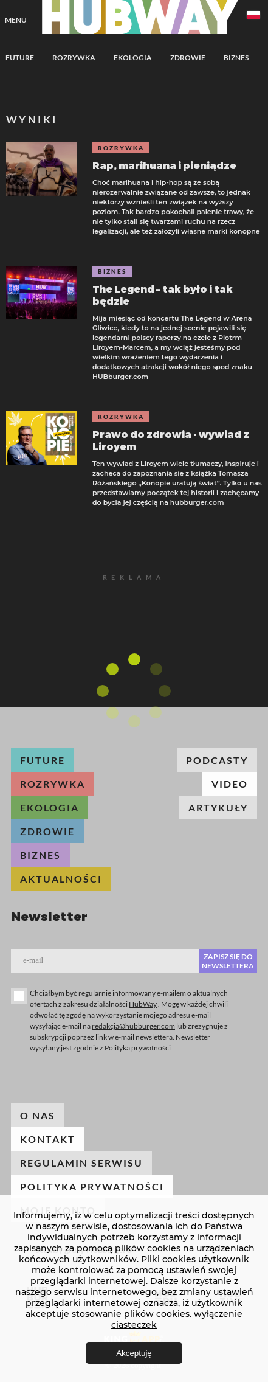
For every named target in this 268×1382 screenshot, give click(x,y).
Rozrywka (73, 57)
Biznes (236, 57)
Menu (16, 19)
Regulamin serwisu (81, 1162)
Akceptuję (134, 1353)
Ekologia (133, 57)
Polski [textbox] (253, 15)
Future (19, 57)
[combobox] (253, 17)
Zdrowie (187, 57)
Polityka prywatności (92, 1186)
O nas (37, 1115)
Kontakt (47, 1139)
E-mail (33, 960)
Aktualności (61, 878)
